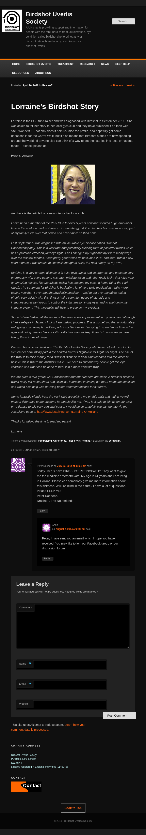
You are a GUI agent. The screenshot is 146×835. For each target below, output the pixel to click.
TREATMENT (66, 63)
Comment (25, 607)
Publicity (73, 440)
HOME (16, 63)
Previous (117, 85)
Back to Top (73, 808)
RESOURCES (20, 72)
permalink (114, 440)
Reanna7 (47, 85)
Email (25, 684)
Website (24, 703)
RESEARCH (87, 63)
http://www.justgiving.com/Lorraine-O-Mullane (67, 411)
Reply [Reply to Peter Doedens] (42, 511)
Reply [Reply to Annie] (48, 559)
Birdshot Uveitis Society (78, 821)
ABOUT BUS (43, 72)
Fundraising (45, 440)
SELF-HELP (122, 63)
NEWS (105, 63)
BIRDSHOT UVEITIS (38, 63)
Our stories (59, 440)
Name (25, 664)
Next (131, 85)
